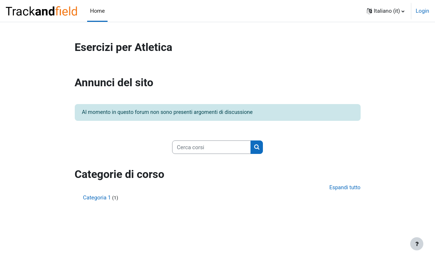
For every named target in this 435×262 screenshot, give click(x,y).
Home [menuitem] (97, 11)
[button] (385, 11)
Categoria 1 (97, 198)
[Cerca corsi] (211, 147)
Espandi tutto (344, 189)
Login (422, 11)
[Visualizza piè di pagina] (416, 243)
